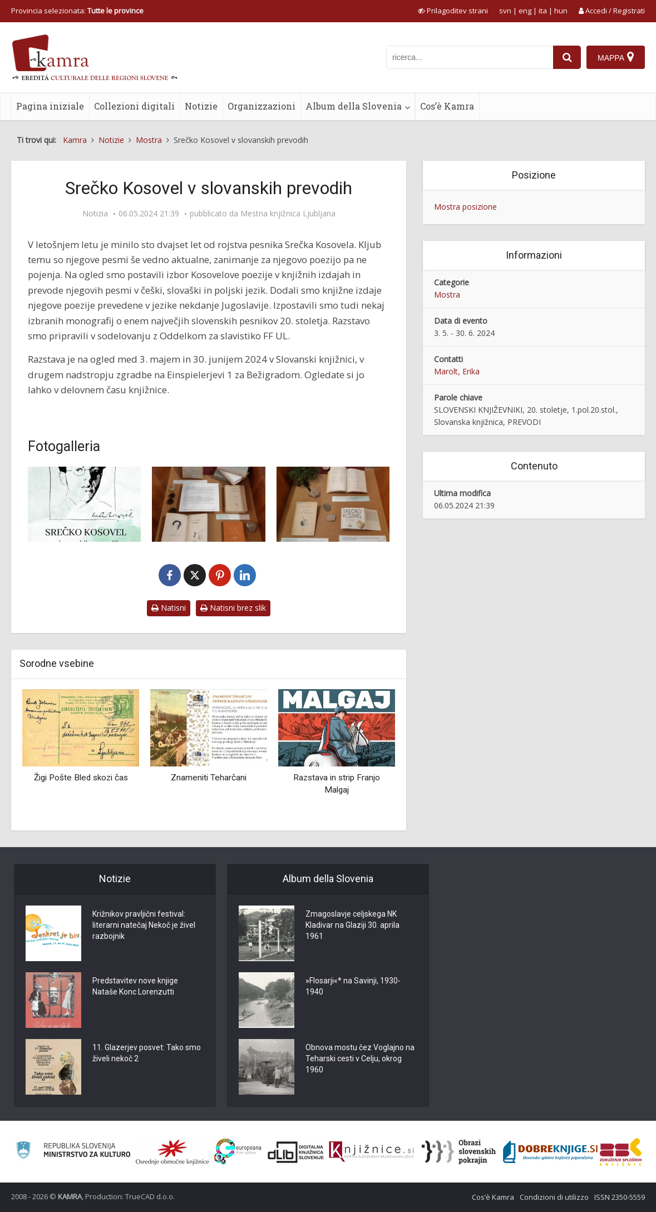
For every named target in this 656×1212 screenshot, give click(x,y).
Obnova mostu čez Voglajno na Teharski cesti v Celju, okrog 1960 (360, 1058)
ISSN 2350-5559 (619, 1197)
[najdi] (567, 57)
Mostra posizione (465, 206)
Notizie (201, 106)
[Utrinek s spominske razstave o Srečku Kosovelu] (208, 504)
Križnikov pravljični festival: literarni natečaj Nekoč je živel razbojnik (143, 925)
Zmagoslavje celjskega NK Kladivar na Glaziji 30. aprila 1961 (352, 925)
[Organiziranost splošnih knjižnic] (172, 1152)
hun (561, 11)
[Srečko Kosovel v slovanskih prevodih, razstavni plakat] (84, 504)
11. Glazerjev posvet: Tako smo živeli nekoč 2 (146, 1053)
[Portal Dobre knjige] (550, 1152)
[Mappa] (615, 57)
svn (505, 11)
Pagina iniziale (50, 106)
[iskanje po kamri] (469, 57)
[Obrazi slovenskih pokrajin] (458, 1152)
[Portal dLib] (296, 1152)
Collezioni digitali (134, 106)
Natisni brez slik (233, 607)
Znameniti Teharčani (208, 778)
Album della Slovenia (353, 106)
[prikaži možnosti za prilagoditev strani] (453, 11)
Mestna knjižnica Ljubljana (288, 214)
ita (543, 11)
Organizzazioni (261, 106)
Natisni (168, 607)
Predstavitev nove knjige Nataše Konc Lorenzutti (135, 986)
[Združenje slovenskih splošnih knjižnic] (371, 1152)
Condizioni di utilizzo (554, 1197)
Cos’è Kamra (447, 106)
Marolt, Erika (457, 371)
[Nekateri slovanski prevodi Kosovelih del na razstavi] (333, 504)
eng (525, 11)
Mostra (447, 294)
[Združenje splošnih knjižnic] (621, 1152)
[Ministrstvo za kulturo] (73, 1152)
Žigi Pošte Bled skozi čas (81, 778)
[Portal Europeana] (238, 1151)
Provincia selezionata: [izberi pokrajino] (77, 11)
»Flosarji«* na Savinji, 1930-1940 (353, 986)
